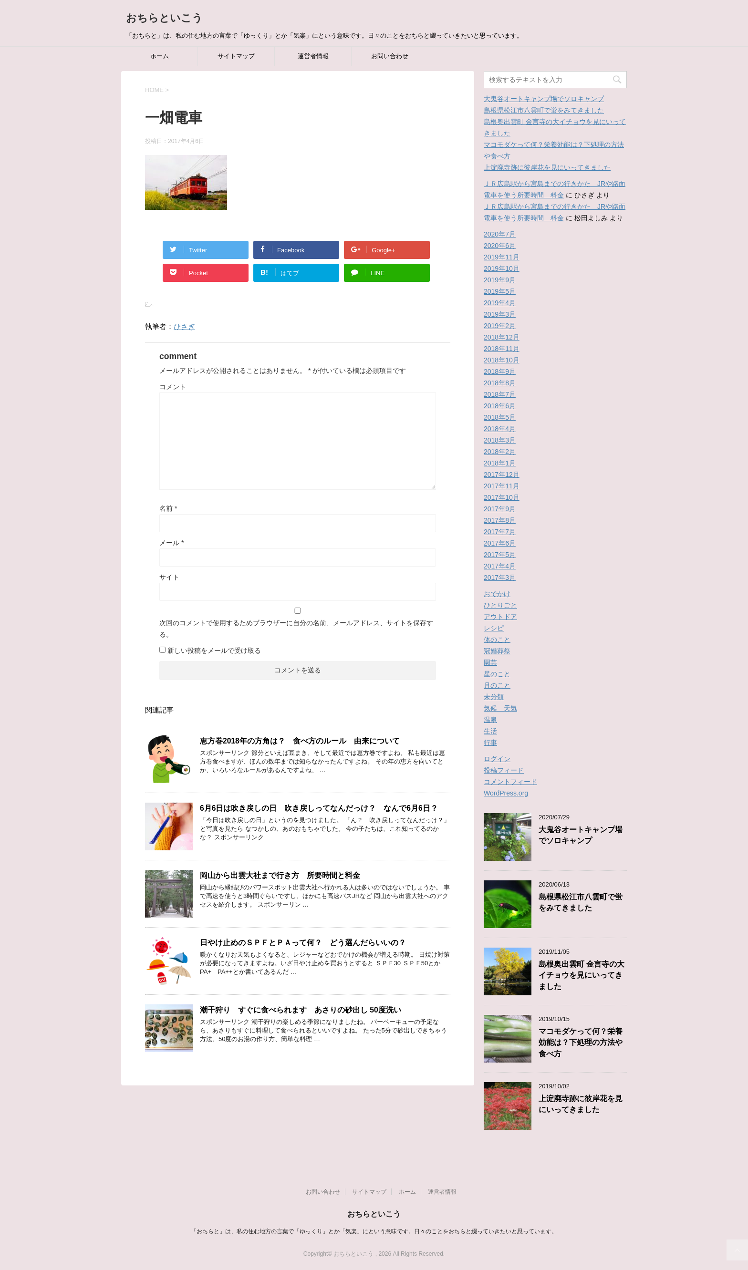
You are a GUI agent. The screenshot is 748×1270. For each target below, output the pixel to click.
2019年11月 (501, 257)
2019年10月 (501, 268)
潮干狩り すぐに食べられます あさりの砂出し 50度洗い (300, 1010)
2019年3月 (500, 314)
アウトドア (500, 616)
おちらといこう (164, 18)
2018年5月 (500, 417)
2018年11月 (501, 348)
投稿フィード (504, 770)
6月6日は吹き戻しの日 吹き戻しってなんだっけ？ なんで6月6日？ (319, 808)
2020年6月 (500, 245)
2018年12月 (501, 337)
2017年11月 (501, 486)
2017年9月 (500, 509)
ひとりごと (500, 605)
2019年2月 (500, 326)
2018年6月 (500, 406)
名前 (168, 508)
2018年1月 (500, 463)
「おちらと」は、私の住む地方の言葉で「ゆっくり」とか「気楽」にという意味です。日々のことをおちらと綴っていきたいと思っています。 (374, 1231)
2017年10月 (501, 497)
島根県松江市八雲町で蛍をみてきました (544, 110)
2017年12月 (501, 474)
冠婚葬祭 (497, 651)
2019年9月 (500, 280)
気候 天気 (500, 708)
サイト (169, 577)
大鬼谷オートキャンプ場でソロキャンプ (544, 99)
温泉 (490, 719)
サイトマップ (236, 56)
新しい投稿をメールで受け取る (214, 650)
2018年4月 (500, 429)
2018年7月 (500, 394)
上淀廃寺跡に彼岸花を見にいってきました (547, 167)
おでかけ (497, 594)
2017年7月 (500, 532)
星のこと (497, 674)
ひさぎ (184, 326)
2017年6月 (500, 543)
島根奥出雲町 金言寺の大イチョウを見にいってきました (581, 975)
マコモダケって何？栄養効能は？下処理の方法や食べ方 (581, 1042)
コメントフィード (510, 781)
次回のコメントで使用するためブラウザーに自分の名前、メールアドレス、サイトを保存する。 (296, 628)
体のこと (497, 639)
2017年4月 (500, 566)
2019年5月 (500, 291)
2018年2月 (500, 451)
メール (171, 543)
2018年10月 (501, 360)
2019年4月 (500, 303)
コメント (172, 387)
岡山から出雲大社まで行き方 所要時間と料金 (280, 875)
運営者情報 (313, 56)
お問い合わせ (389, 56)
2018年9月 (500, 371)
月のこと (497, 685)
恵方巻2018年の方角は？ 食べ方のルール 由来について (300, 741)
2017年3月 (500, 577)
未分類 (494, 697)
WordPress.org (506, 793)
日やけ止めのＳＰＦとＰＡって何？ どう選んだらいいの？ (303, 943)
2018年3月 (500, 440)
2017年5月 (500, 554)
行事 (490, 742)
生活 (490, 731)
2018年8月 (500, 383)
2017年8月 (500, 520)
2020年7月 (500, 234)
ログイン (497, 759)
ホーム (159, 56)
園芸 (490, 662)
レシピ (494, 628)
